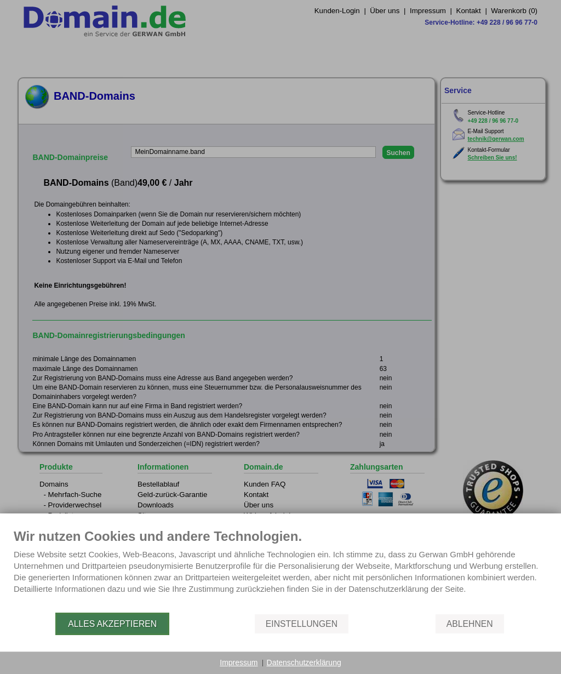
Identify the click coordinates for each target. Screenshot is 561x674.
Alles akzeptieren (112, 624)
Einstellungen (301, 624)
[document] (280, 570)
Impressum (238, 662)
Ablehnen (469, 624)
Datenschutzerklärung (304, 662)
